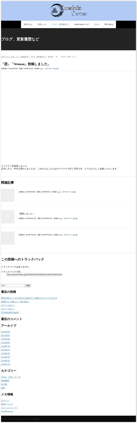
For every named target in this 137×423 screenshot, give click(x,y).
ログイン (5, 401)
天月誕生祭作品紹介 (10, 312)
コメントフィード (9, 408)
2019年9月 (5, 339)
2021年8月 (5, 335)
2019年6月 (5, 350)
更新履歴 (5, 381)
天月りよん (28, 24)
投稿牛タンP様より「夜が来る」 (15, 302)
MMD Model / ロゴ (82, 24)
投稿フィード (7, 404)
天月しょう (42, 24)
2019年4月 (5, 357)
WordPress (36, 419)
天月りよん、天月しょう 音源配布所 (14, 57)
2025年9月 (5, 332)
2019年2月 (5, 361)
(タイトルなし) (7, 305)
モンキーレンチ (19, 419)
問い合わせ (109, 24)
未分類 (50, 57)
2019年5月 (5, 353)
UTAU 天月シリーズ (10, 377)
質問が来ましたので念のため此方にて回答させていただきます (29, 298)
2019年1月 (5, 364)
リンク (96, 24)
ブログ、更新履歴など (60, 24)
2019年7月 (5, 346)
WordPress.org (7, 411)
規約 (3, 388)
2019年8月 (5, 343)
